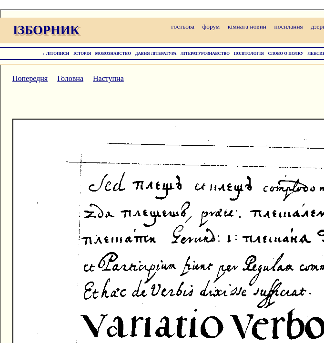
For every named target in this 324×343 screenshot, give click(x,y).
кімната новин (247, 26)
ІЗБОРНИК (46, 30)
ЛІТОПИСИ (58, 53)
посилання (288, 26)
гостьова (182, 26)
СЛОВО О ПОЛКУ (286, 53)
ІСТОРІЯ (82, 53)
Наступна (108, 78)
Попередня (30, 78)
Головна (70, 78)
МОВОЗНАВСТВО (113, 53)
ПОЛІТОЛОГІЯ (249, 53)
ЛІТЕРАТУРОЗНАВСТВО (205, 53)
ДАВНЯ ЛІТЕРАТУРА (156, 53)
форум (211, 26)
